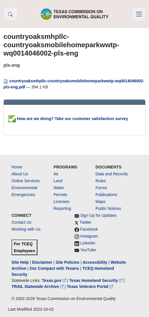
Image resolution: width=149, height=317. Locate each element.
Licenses (61, 201)
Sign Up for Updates (98, 215)
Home (17, 167)
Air (56, 174)
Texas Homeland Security (96, 280)
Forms (101, 187)
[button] (10, 14)
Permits (60, 194)
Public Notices (108, 208)
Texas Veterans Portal (90, 286)
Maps (100, 201)
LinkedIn (87, 243)
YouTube (88, 250)
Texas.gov (54, 280)
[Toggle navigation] (139, 14)
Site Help (20, 262)
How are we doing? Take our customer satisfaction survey (68, 118)
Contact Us (21, 222)
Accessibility (95, 262)
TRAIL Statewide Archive (38, 286)
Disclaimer (42, 262)
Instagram (89, 236)
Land (58, 181)
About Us (20, 174)
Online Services (26, 181)
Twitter (85, 222)
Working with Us (26, 229)
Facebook (89, 229)
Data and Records (111, 174)
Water (59, 187)
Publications (106, 194)
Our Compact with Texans (54, 268)
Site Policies (67, 262)
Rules (100, 181)
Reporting (62, 208)
